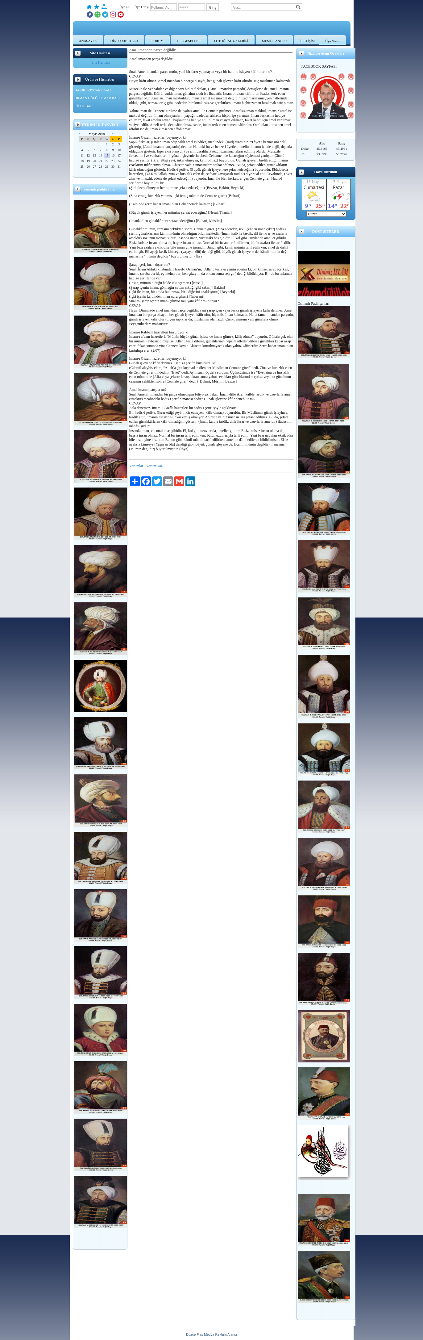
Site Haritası (100, 62)
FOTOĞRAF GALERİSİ (231, 41)
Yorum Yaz (154, 466)
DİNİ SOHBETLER (124, 41)
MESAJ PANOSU (274, 41)
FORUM (157, 41)
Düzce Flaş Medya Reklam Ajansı (211, 1334)
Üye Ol (124, 7)
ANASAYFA (88, 41)
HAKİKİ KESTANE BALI (93, 90)
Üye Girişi (332, 41)
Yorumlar (136, 466)
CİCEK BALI (84, 106)
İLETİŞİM (307, 41)
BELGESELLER (189, 41)
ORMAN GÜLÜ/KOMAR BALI (97, 98)
